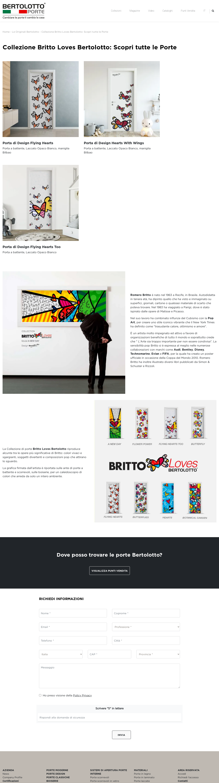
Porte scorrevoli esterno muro (108, 676)
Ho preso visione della (65, 587)
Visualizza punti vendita (110, 462)
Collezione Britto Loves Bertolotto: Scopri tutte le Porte (74, 31)
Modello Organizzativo (16, 684)
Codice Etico (10, 680)
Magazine (135, 10)
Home (6, 31)
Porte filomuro (98, 687)
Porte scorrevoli (99, 669)
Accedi (182, 666)
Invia (121, 627)
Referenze (9, 676)
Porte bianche (142, 680)
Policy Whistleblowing (16, 687)
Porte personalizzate (146, 687)
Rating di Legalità (13, 694)
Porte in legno (142, 666)
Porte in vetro (142, 676)
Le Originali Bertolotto (25, 31)
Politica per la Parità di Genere (21, 691)
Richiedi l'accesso (188, 669)
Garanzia (183, 676)
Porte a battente (100, 680)
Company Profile (12, 669)
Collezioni (116, 10)
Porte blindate (142, 684)
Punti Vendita (188, 10)
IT (204, 10)
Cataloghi (167, 10)
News (6, 666)
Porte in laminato (144, 669)
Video (151, 10)
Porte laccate (142, 673)
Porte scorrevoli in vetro (104, 673)
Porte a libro (97, 684)
